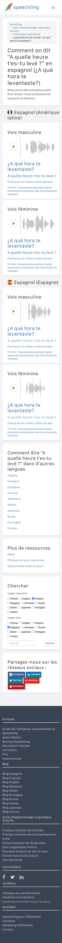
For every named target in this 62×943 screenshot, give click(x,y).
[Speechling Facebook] (5, 877)
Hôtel (11, 554)
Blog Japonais (11, 807)
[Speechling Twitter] (14, 877)
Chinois (12, 493)
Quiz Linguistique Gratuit (19, 847)
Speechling (16, 24)
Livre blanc (9, 750)
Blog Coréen (10, 803)
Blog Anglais (10, 782)
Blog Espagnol (12, 773)
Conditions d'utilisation (18, 897)
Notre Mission (11, 737)
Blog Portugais (12, 795)
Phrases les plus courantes (25, 560)
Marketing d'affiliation (17, 925)
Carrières (8, 921)
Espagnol (13, 487)
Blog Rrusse (10, 799)
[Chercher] (21, 643)
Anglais (12, 475)
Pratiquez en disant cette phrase (29, 181)
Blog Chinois (10, 811)
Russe (11, 516)
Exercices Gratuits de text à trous (25, 851)
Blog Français (11, 778)
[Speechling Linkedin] (24, 877)
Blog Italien (10, 790)
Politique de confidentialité (21, 893)
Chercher (50, 643)
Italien (11, 504)
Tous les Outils (12, 860)
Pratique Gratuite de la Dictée (22, 830)
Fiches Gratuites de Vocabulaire (24, 843)
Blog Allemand (12, 786)
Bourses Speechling (16, 741)
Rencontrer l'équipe (16, 745)
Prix (5, 754)
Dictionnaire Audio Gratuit (26, 34)
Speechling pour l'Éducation (21, 916)
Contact (7, 929)
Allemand (14, 498)
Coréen (12, 528)
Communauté (11, 758)
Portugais (14, 522)
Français (13, 481)
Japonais (13, 510)
